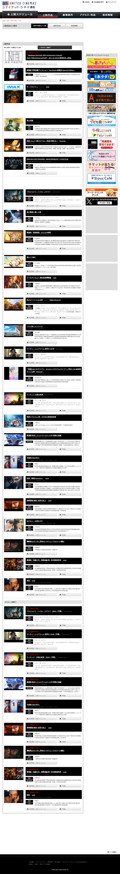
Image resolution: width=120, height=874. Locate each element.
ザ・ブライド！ (32, 87)
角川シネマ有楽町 (45, 864)
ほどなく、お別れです (35, 521)
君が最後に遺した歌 (34, 212)
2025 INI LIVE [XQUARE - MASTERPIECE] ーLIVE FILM (47, 159)
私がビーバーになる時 (35, 300)
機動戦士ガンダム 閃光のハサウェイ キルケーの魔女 (45, 541)
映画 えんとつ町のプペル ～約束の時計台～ (42, 141)
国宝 (28, 580)
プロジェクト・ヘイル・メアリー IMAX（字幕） (45, 611)
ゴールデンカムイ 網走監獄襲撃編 (39, 278)
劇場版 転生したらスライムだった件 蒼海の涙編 (44, 435)
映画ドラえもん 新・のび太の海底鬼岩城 (41, 417)
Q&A (36, 864)
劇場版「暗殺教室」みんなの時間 (39, 232)
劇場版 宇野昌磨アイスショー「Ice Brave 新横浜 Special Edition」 (51, 70)
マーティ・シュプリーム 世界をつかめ (40, 349)
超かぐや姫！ (31, 257)
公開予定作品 (57, 26)
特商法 (31, 864)
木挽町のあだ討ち (33, 458)
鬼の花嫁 (30, 120)
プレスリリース (40, 862)
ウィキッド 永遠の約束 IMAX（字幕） (41, 657)
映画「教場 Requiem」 (35, 478)
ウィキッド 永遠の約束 (35, 394)
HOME (4, 20)
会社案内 (31, 862)
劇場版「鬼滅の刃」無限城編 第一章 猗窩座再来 (44, 560)
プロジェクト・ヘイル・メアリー (39, 192)
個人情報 (57, 862)
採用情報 (50, 862)
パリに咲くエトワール (35, 326)
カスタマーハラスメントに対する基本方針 (74, 862)
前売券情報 (74, 26)
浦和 (8, 20)
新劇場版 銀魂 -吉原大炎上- (36, 500)
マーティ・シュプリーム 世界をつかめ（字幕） (44, 634)
